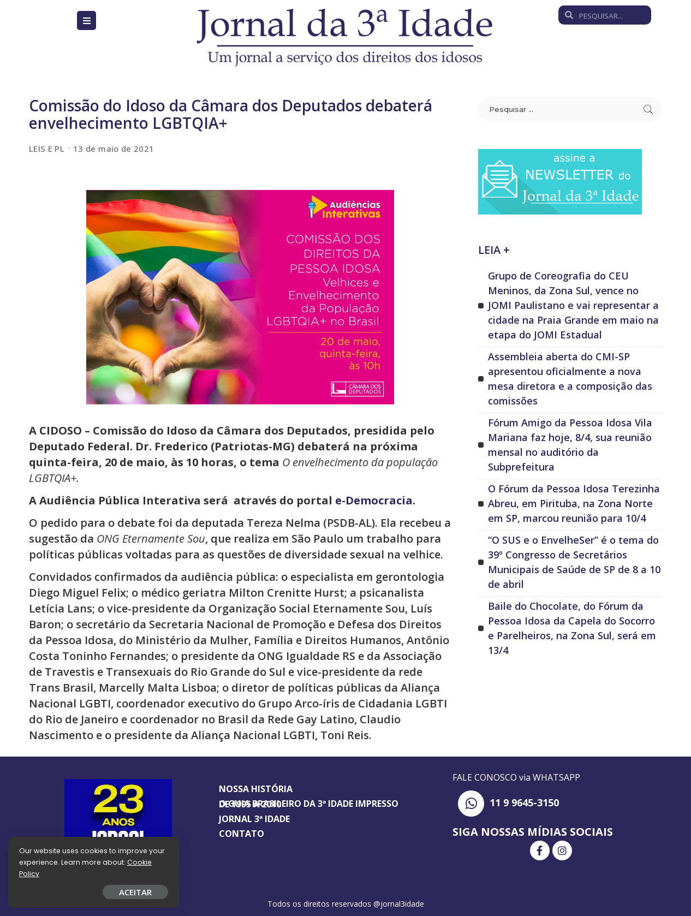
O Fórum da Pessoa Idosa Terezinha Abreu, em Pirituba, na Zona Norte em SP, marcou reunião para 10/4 (574, 503)
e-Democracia (374, 500)
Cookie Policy (42, 873)
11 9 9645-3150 (524, 802)
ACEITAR (128, 892)
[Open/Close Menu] (86, 20)
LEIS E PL (46, 149)
